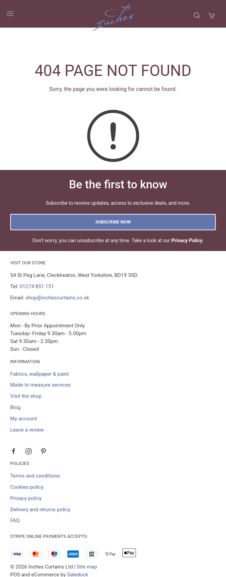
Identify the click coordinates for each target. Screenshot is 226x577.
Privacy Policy (187, 213)
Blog (15, 380)
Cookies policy (27, 460)
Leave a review (27, 403)
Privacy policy (26, 471)
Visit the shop (25, 369)
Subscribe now (113, 194)
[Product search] (196, 15)
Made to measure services (40, 358)
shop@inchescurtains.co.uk (57, 270)
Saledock (77, 547)
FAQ (14, 493)
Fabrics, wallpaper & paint (39, 347)
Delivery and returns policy (40, 482)
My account (23, 391)
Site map (87, 539)
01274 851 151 (37, 259)
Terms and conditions (35, 449)
